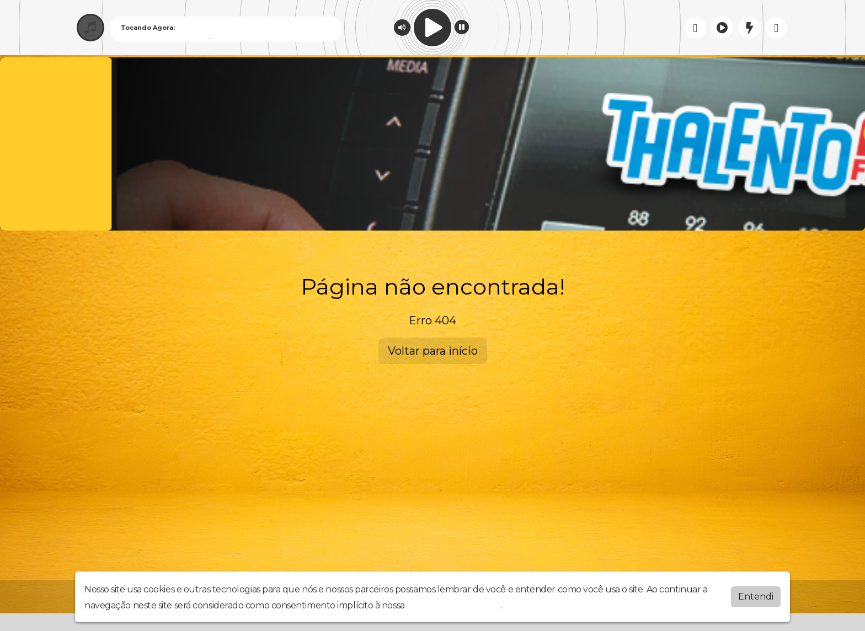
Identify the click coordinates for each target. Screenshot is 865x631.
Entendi (755, 596)
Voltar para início (433, 350)
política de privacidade (453, 605)
